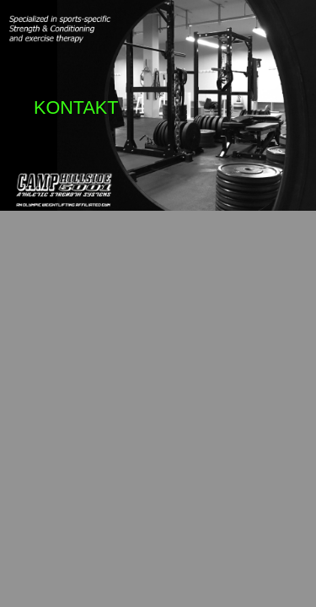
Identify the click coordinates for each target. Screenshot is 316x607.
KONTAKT (76, 107)
